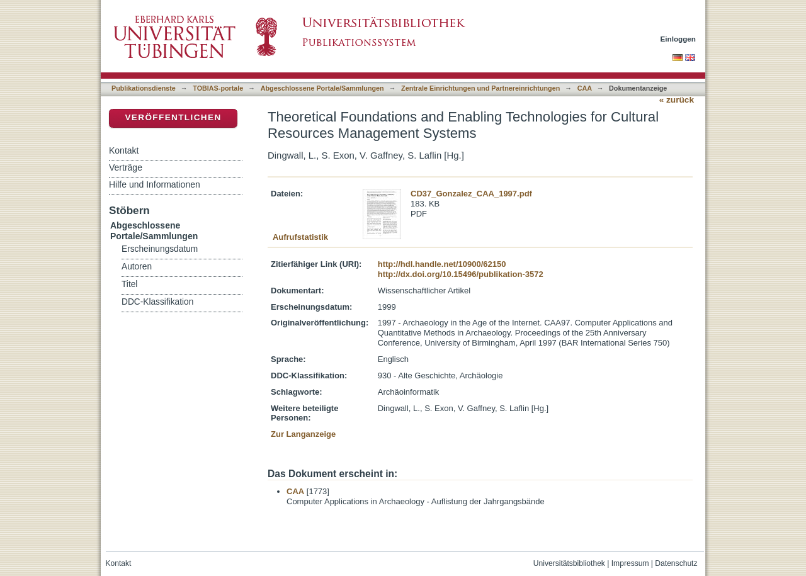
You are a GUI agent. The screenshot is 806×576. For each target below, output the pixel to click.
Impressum (630, 563)
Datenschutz (676, 563)
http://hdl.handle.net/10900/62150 (442, 264)
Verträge (125, 167)
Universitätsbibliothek (569, 563)
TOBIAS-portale (218, 88)
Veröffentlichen (173, 117)
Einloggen (678, 39)
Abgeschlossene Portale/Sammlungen (322, 88)
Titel (129, 284)
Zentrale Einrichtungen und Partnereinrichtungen (480, 88)
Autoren (137, 266)
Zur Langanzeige (303, 434)
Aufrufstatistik (300, 237)
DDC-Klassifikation (157, 302)
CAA (584, 88)
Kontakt (124, 150)
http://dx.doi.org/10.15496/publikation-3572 (460, 274)
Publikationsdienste (143, 88)
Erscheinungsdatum (160, 249)
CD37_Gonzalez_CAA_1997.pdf (471, 193)
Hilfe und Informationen (154, 184)
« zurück (676, 99)
